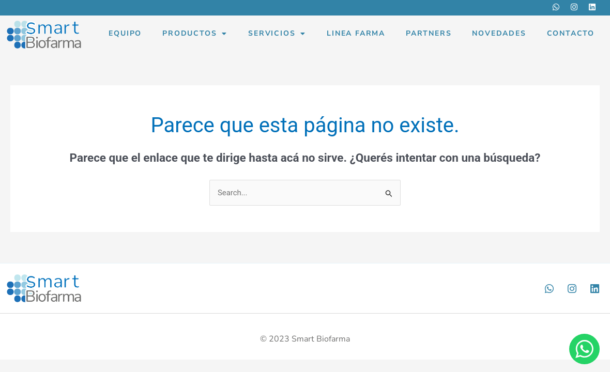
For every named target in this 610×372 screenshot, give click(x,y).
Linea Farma (356, 33)
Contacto (570, 33)
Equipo (125, 33)
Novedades (499, 33)
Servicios (277, 33)
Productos (194, 33)
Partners (428, 33)
